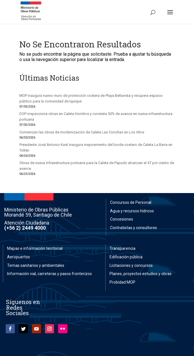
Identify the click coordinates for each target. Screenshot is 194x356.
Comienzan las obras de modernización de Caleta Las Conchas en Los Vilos (81, 132)
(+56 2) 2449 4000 (25, 228)
